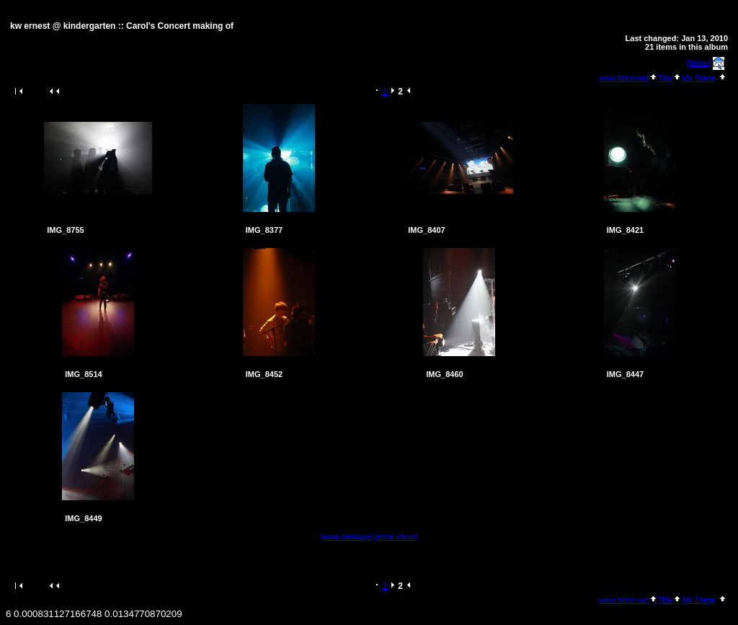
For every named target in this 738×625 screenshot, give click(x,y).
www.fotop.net (624, 78)
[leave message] (346, 537)
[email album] (396, 537)
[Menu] (699, 62)
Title (665, 78)
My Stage (698, 78)
